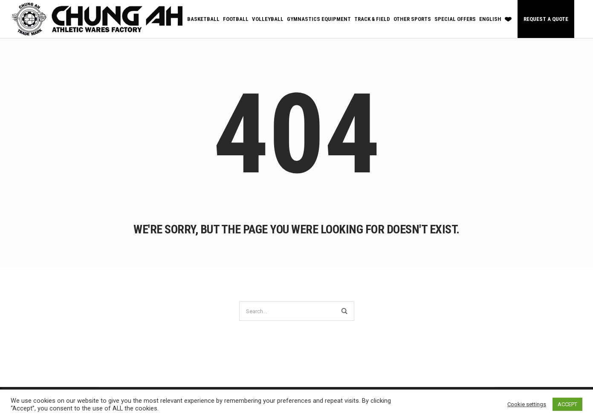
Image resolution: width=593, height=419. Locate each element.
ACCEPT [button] (567, 404)
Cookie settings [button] (526, 404)
